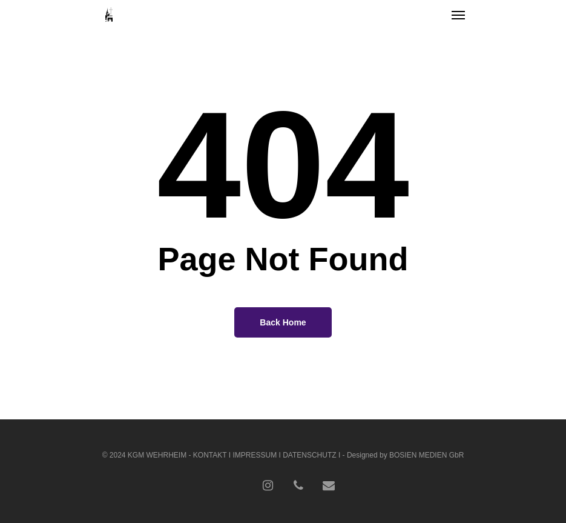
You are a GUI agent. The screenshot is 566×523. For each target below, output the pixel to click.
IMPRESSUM (254, 455)
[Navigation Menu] (458, 14)
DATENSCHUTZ (309, 455)
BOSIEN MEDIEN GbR (426, 455)
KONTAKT (210, 455)
